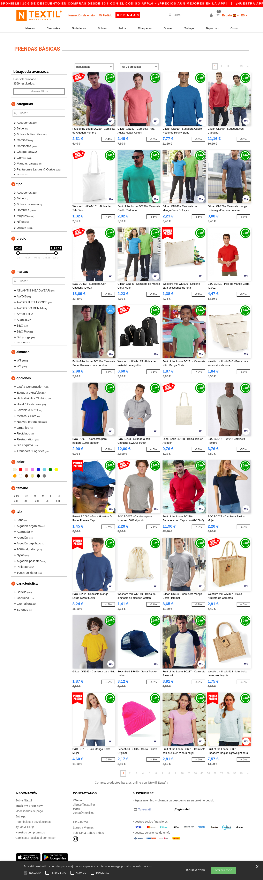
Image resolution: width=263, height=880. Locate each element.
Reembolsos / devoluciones (33, 816)
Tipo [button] (19, 179)
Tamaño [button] (22, 483)
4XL (37, 495)
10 (182, 768)
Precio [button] (21, 233)
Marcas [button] (22, 266)
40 (202, 768)
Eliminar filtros (39, 86)
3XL (26, 495)
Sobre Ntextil (23, 795)
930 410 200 (81, 816)
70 (221, 768)
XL (59, 490)
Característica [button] (27, 578)
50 (208, 768)
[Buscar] (187, 15)
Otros (234, 28)
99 (241, 60)
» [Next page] (248, 60)
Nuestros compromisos (30, 827)
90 (234, 768)
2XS (16, 490)
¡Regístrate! (182, 804)
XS (26, 490)
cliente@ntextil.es (84, 799)
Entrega (20, 811)
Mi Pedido (105, 15)
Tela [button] (19, 506)
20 (188, 768)
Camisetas (53, 28)
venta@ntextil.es (83, 807)
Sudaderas (79, 28)
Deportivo (212, 28)
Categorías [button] (24, 98)
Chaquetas (144, 28)
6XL (58, 495)
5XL (48, 495)
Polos (122, 28)
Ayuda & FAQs (24, 821)
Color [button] (20, 456)
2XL (16, 495)
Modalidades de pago (29, 805)
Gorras (168, 28)
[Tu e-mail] (152, 804)
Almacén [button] (23, 346)
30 (195, 768)
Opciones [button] (23, 373)
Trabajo (189, 28)
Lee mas (147, 866)
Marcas (30, 28)
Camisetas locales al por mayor (35, 832)
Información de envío (80, 15)
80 (228, 768)
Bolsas (102, 28)
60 (215, 768)
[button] (212, 15)
